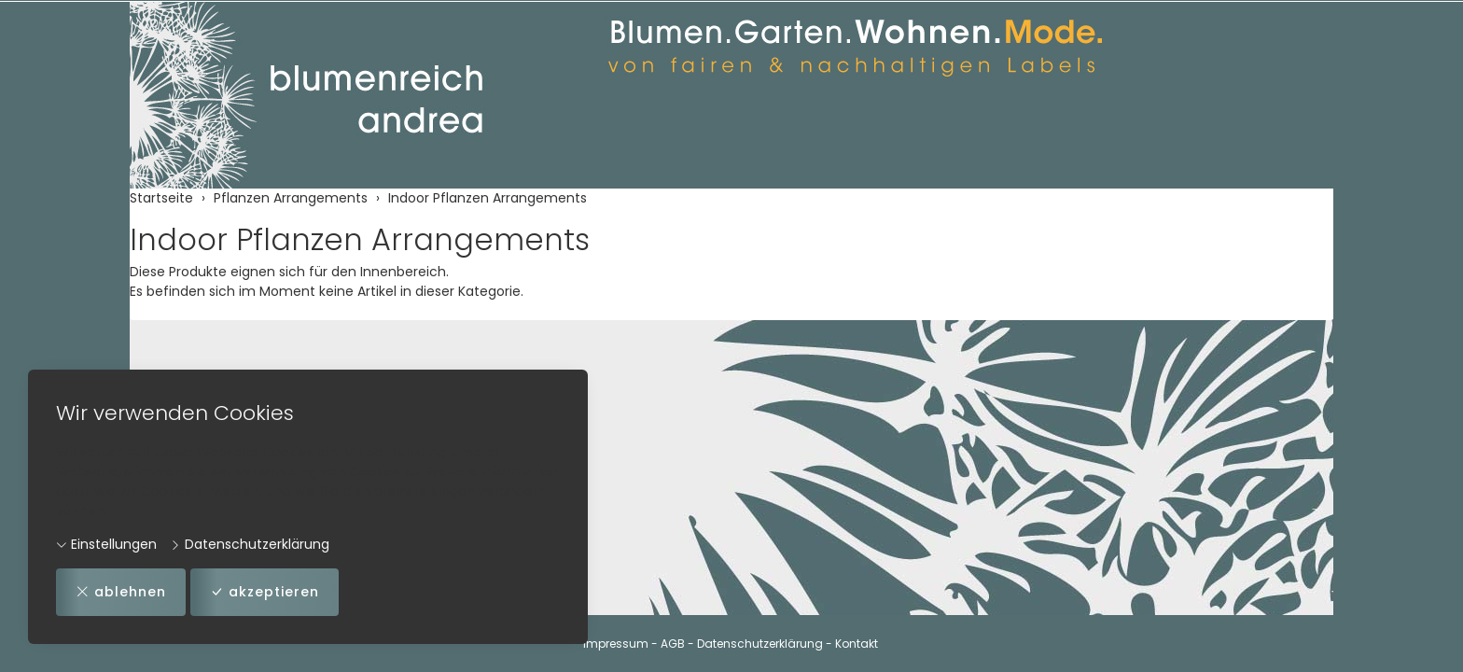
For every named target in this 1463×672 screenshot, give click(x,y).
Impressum (615, 643)
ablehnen (121, 592)
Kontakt (856, 643)
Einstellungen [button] (106, 544)
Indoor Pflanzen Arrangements (360, 239)
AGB (673, 643)
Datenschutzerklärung (249, 544)
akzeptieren (264, 592)
